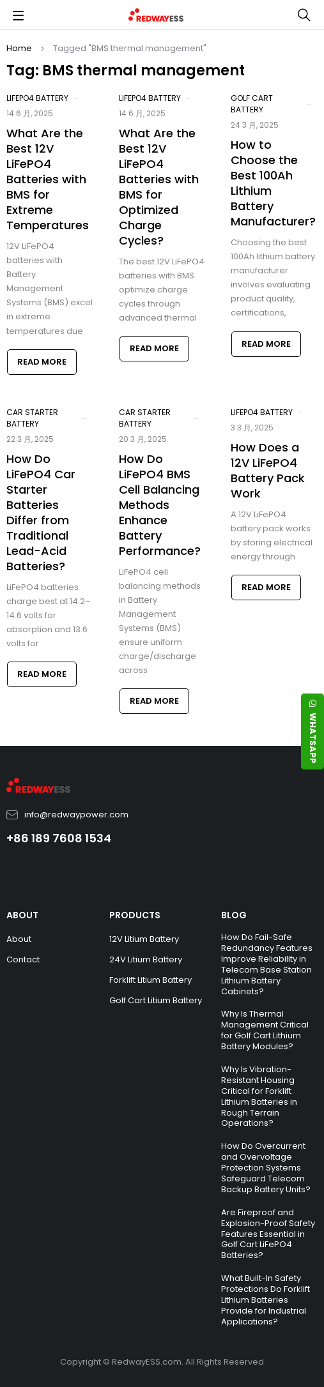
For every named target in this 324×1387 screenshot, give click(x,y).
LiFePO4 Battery (37, 98)
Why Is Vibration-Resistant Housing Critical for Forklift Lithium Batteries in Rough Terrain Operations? (259, 1096)
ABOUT (22, 915)
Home (19, 48)
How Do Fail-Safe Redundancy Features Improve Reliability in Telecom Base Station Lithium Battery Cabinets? (266, 964)
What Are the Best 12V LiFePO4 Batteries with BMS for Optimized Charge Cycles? (159, 186)
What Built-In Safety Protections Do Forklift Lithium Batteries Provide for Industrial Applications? (265, 1300)
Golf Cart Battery (252, 104)
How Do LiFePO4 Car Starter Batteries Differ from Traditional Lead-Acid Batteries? (40, 512)
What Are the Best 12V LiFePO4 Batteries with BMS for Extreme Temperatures (47, 179)
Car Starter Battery (32, 418)
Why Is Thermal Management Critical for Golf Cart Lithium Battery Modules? (265, 1030)
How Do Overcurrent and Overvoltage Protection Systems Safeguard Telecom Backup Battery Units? (266, 1167)
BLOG (234, 915)
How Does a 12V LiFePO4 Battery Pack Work (268, 470)
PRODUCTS (134, 915)
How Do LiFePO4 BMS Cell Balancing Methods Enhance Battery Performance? (160, 505)
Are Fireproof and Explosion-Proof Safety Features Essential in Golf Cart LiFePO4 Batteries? (268, 1234)
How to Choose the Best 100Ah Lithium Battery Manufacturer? (273, 183)
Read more (41, 362)
